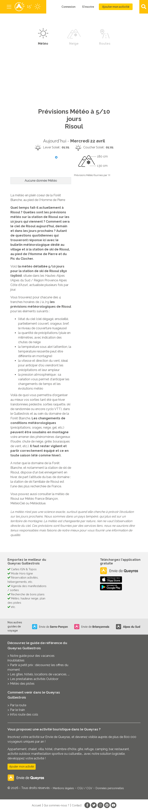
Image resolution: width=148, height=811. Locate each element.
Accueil (36, 805)
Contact (77, 805)
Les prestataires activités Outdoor (34, 679)
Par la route (18, 705)
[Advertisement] (74, 77)
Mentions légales (63, 788)
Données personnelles (110, 788)
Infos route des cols (24, 714)
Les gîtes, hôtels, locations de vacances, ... (40, 674)
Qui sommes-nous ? (56, 805)
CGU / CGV (84, 788)
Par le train (17, 710)
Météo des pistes (22, 683)
